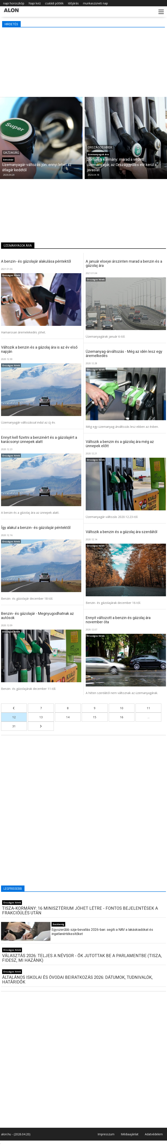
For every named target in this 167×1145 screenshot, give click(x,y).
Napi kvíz (35, 3)
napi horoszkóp (13, 3)
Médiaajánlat (129, 1134)
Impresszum (106, 1134)
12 (14, 717)
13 (41, 717)
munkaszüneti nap (95, 3)
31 (14, 726)
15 (94, 717)
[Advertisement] (83, 61)
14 (67, 717)
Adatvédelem (154, 1134)
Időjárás (73, 3)
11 (148, 708)
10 (121, 708)
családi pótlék (54, 3)
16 (121, 717)
